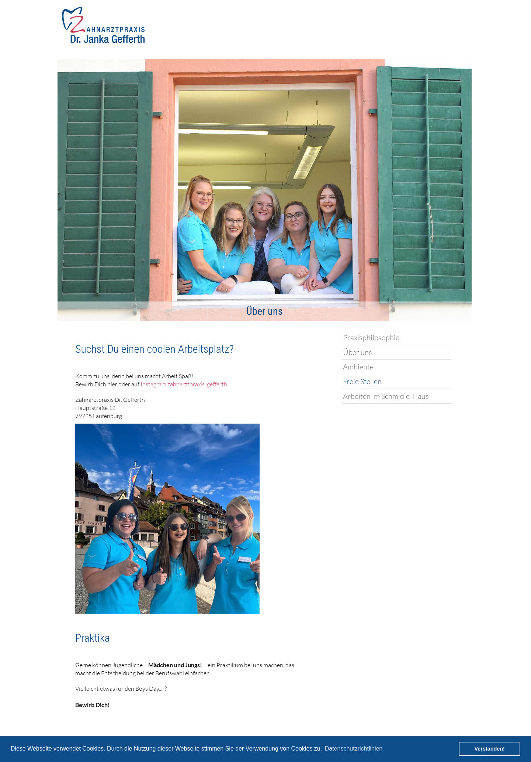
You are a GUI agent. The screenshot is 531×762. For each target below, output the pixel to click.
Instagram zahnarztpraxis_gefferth (183, 384)
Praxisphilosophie (371, 337)
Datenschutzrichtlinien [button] (354, 748)
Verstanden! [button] (490, 749)
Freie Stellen (362, 381)
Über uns (357, 352)
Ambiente (358, 366)
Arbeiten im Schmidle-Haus (386, 396)
